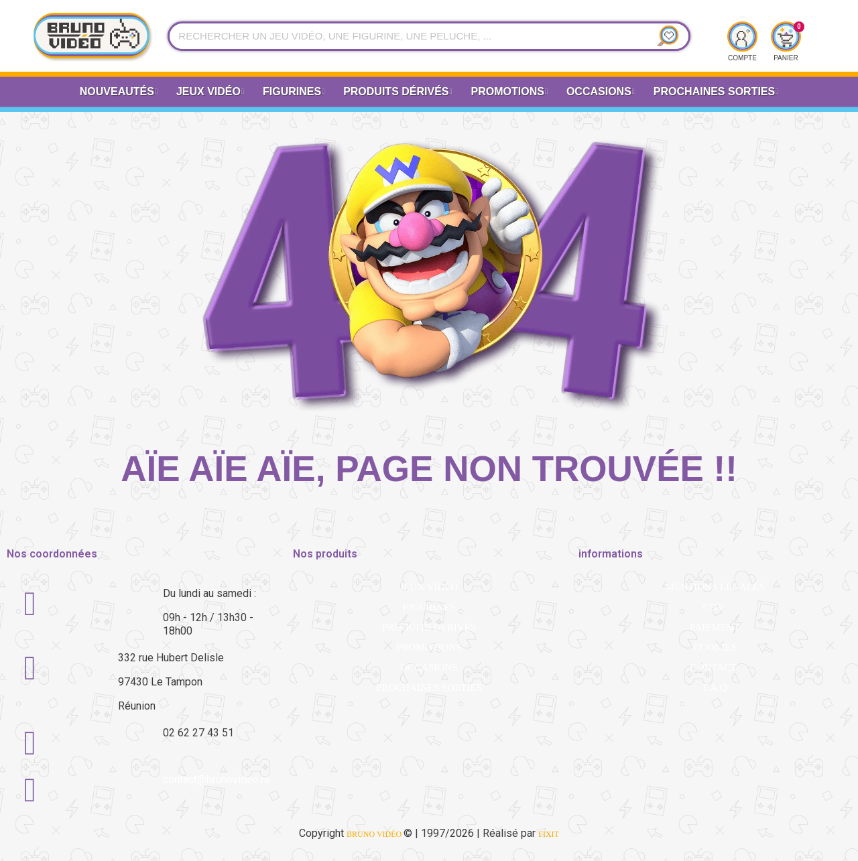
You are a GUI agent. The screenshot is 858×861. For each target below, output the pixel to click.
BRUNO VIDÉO (375, 834)
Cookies (715, 647)
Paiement (714, 627)
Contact (713, 667)
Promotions (509, 92)
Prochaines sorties (429, 687)
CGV (714, 607)
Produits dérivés (397, 92)
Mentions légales (715, 587)
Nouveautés (119, 92)
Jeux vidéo (210, 92)
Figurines (293, 92)
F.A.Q (714, 687)
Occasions (600, 92)
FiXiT (548, 834)
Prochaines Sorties (716, 92)
